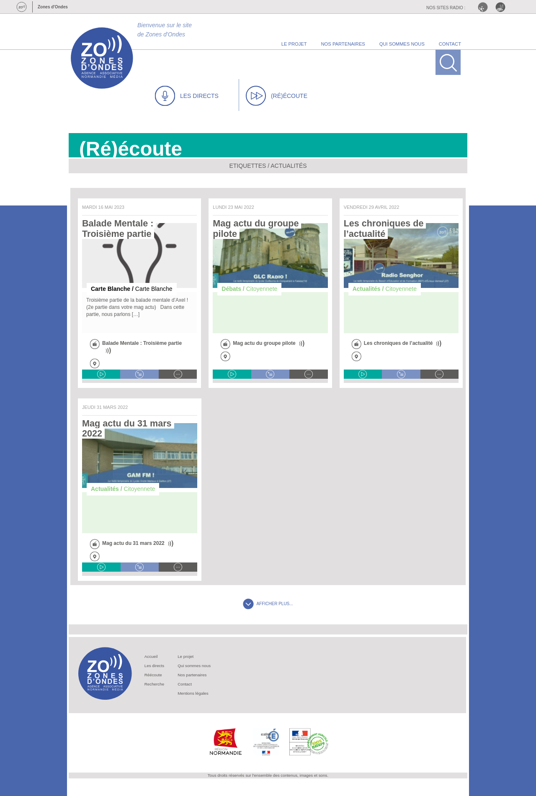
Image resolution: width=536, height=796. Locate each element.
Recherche (154, 684)
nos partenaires (343, 43)
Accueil (151, 656)
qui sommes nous (402, 43)
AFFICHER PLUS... (268, 603)
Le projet (185, 656)
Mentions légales (193, 693)
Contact (185, 684)
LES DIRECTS (187, 96)
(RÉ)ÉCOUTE (276, 96)
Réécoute (153, 675)
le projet (294, 43)
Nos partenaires (192, 675)
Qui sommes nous (194, 665)
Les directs (154, 665)
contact (450, 43)
